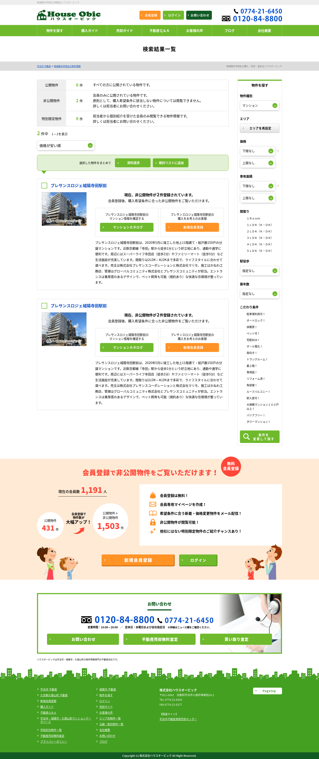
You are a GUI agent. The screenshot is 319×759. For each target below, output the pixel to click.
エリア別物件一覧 (110, 718)
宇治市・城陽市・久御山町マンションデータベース (65, 720)
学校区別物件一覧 (51, 730)
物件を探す (106, 695)
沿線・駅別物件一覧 (111, 724)
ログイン (104, 701)
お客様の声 (106, 713)
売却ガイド (106, 707)
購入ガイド (47, 707)
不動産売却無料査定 (52, 736)
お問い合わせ (107, 736)
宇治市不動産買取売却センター (178, 719)
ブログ (103, 742)
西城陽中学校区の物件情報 (67, 66)
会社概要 (104, 730)
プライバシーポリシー (53, 742)
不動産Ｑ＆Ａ (48, 713)
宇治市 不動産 (44, 66)
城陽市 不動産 (107, 689)
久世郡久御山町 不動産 (54, 695)
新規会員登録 (48, 701)
